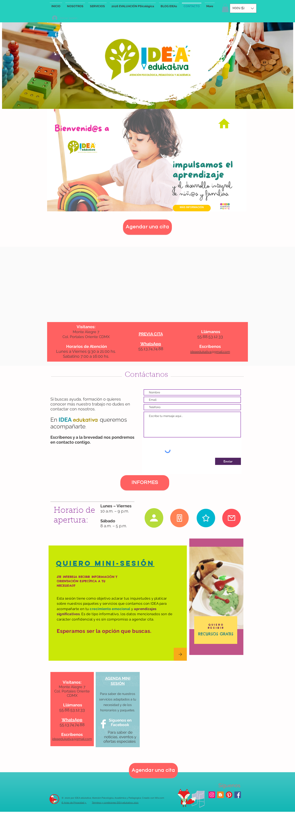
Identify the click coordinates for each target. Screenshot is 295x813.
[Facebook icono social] (237, 794)
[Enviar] (228, 461)
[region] (216, 597)
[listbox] (243, 8)
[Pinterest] (229, 794)
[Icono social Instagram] (212, 794)
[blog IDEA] (220, 794)
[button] (225, 8)
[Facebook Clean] (103, 724)
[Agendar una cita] (147, 227)
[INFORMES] (144, 482)
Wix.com (159, 798)
